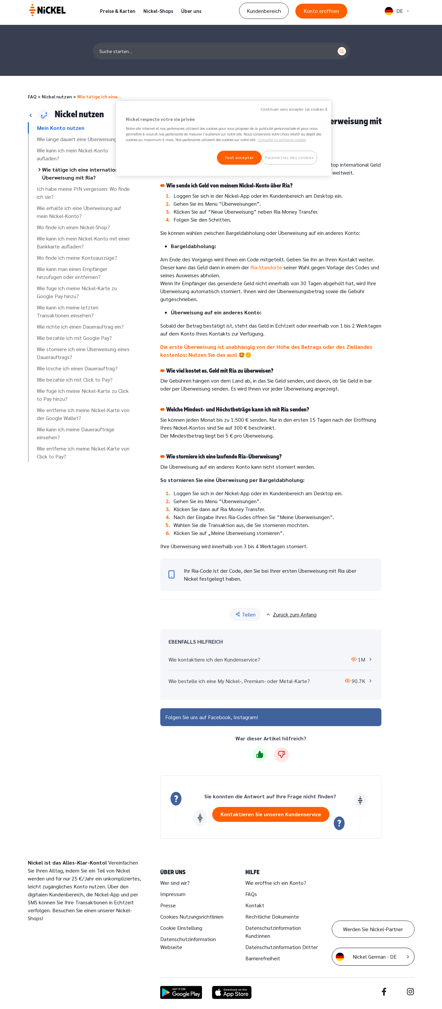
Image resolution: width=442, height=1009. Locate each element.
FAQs (251, 893)
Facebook (219, 717)
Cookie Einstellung (181, 927)
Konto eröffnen (321, 10)
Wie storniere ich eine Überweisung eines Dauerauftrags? (83, 352)
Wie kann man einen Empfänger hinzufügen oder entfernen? (72, 272)
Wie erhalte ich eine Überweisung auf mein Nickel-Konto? (79, 211)
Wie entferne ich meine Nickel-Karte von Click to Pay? (83, 452)
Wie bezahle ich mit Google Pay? (74, 337)
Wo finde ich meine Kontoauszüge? (77, 257)
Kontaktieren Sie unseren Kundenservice (271, 814)
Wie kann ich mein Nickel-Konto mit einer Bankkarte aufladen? (83, 242)
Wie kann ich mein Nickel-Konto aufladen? (72, 154)
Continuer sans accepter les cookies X (294, 109)
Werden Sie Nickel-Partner (373, 929)
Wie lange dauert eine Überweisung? (78, 138)
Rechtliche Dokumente (272, 916)
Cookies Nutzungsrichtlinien (191, 916)
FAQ (32, 96)
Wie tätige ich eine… (99, 96)
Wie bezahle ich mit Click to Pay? (75, 379)
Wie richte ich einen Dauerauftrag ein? (80, 326)
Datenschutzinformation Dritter (281, 946)
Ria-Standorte (266, 267)
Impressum (172, 893)
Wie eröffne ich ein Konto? (275, 882)
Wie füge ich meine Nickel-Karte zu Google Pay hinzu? (77, 292)
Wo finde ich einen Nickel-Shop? (73, 227)
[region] (223, 138)
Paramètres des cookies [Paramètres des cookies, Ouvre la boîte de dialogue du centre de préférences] (289, 157)
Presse (168, 905)
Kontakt (254, 905)
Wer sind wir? (175, 882)
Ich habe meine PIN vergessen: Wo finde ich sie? (83, 192)
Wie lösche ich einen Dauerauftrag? (77, 368)
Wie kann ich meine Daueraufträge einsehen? (76, 433)
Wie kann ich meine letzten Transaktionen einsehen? (67, 311)
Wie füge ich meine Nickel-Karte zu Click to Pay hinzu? (83, 394)
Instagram (245, 717)
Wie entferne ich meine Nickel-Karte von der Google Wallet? (83, 413)
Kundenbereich (264, 10)
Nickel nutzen (57, 96)
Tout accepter (238, 157)
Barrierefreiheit (262, 958)
